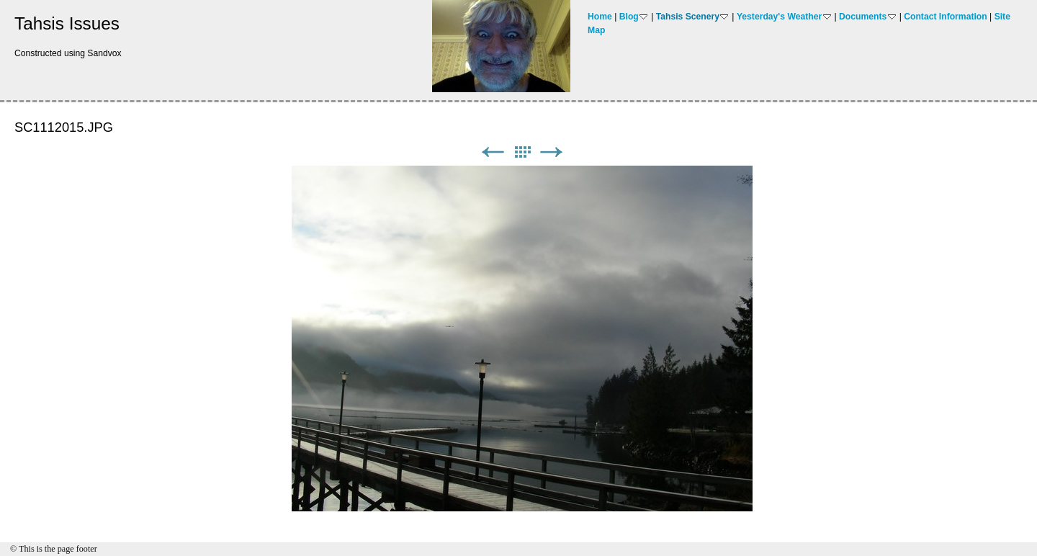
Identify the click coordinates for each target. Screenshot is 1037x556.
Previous (492, 152)
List (522, 152)
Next (551, 152)
